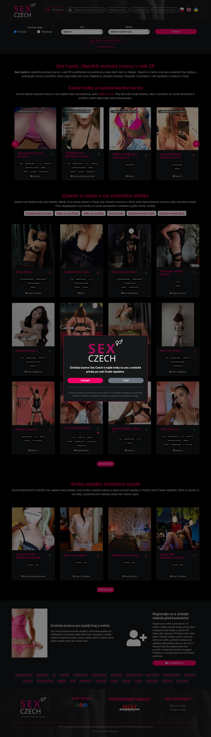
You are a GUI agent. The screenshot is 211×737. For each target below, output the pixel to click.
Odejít (126, 380)
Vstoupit (85, 380)
